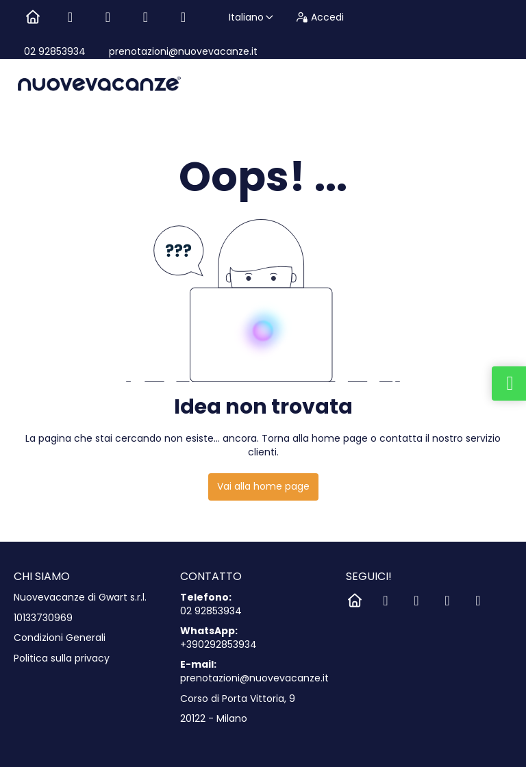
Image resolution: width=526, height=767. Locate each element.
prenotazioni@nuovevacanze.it (182, 51)
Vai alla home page (263, 486)
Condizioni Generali (59, 637)
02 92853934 (55, 51)
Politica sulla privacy (62, 658)
